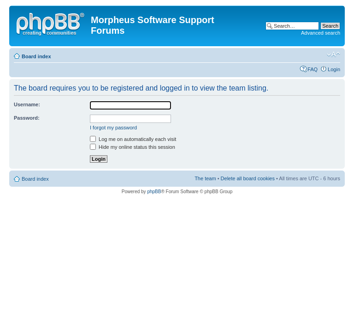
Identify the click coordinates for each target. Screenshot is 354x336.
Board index (36, 56)
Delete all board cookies (248, 178)
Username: (27, 104)
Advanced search (320, 33)
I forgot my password (113, 127)
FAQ (312, 69)
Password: (27, 118)
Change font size (333, 54)
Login (334, 69)
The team (205, 178)
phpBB (154, 191)
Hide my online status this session (132, 147)
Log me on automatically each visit (133, 139)
